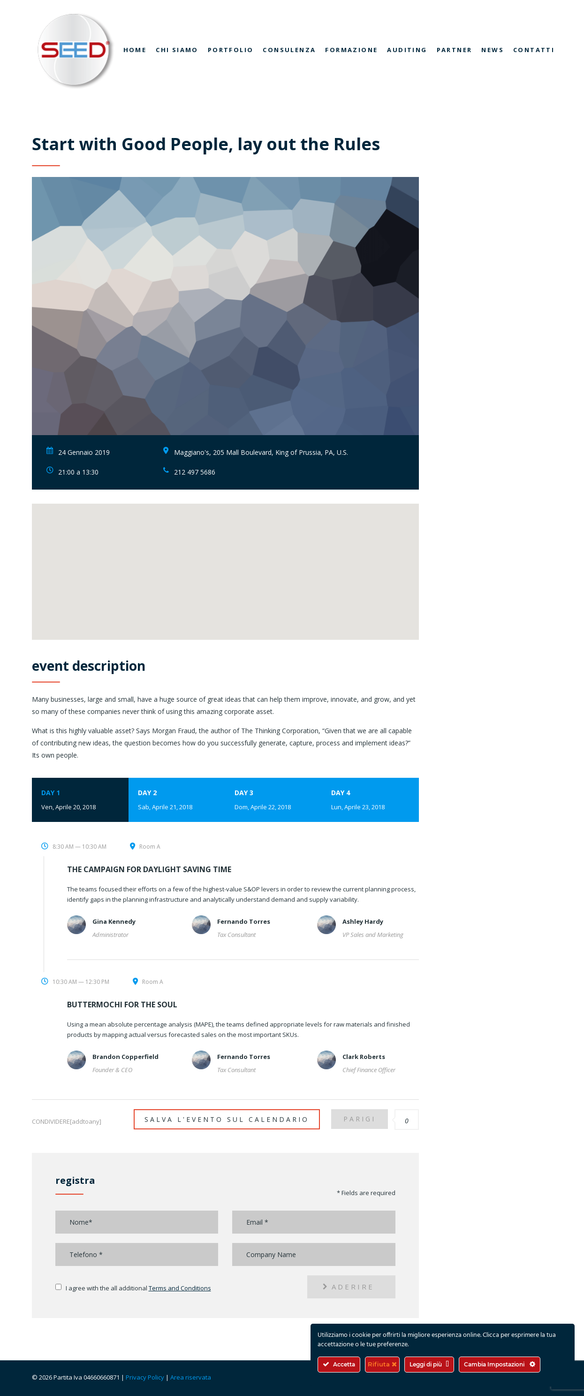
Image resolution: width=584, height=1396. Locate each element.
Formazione (351, 50)
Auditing (407, 50)
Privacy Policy (145, 1377)
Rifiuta (382, 1364)
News (492, 50)
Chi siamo (177, 50)
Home (135, 50)
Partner (454, 50)
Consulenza (289, 50)
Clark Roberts (363, 1056)
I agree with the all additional (138, 1288)
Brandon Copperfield (125, 1056)
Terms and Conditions (180, 1288)
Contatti (533, 50)
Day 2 (177, 800)
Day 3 (273, 800)
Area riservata (190, 1377)
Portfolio (231, 50)
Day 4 (370, 800)
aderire (348, 1286)
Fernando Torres (243, 921)
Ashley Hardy (362, 921)
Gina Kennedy (114, 921)
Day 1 (80, 800)
